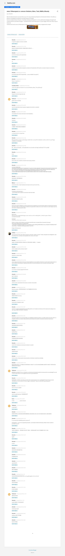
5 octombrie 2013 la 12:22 (20, 336)
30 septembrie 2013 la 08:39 (21, 280)
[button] (57, 11)
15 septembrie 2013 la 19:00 (21, 79)
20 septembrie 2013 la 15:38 (21, 145)
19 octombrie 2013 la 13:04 (21, 411)
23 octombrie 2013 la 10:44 (21, 441)
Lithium (13, 232)
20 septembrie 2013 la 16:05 (21, 152)
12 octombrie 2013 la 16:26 (21, 378)
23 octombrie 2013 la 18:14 (21, 448)
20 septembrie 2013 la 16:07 (21, 158)
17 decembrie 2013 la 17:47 (21, 493)
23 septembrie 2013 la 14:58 (21, 203)
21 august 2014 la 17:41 (20, 500)
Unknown (14, 98)
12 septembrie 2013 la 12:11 (21, 39)
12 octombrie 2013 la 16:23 (21, 370)
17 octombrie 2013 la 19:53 (21, 405)
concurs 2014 (21, 34)
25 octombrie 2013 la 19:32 (21, 467)
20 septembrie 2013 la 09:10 (21, 124)
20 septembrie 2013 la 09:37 (21, 131)
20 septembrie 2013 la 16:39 (21, 165)
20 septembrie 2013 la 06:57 (21, 111)
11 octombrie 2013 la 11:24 (21, 362)
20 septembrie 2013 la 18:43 (21, 176)
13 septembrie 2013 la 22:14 (21, 59)
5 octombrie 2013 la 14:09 (20, 343)
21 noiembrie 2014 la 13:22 (20, 513)
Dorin (13, 398)
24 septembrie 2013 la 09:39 (21, 212)
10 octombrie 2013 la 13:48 (21, 356)
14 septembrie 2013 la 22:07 (21, 66)
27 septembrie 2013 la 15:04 (21, 267)
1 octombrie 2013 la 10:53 (20, 287)
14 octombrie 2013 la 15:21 (21, 385)
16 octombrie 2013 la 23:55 (19, 398)
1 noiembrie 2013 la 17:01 (20, 474)
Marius (13, 182)
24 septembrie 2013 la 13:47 (21, 240)
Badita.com (11, 3)
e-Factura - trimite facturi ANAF (12, 7)
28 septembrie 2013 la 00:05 (21, 274)
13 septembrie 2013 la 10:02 (21, 46)
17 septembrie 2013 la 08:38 (22, 98)
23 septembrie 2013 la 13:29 (21, 197)
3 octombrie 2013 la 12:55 (20, 315)
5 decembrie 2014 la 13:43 (20, 520)
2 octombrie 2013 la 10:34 (20, 300)
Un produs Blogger (32, 550)
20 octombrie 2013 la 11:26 (21, 418)
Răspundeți (14, 43)
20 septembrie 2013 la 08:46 (21, 118)
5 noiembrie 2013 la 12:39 (20, 480)
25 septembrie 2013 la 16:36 (21, 260)
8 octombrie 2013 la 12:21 (20, 349)
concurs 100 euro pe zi (12, 34)
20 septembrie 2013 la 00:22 (21, 105)
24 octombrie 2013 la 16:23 (21, 454)
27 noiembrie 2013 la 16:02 (20, 487)
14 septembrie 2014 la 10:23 (21, 506)
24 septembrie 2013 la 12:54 (21, 232)
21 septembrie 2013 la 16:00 (21, 189)
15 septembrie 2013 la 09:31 (21, 72)
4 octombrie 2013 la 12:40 (20, 323)
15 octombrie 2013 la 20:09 (21, 392)
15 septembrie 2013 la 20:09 (24, 85)
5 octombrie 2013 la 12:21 (20, 330)
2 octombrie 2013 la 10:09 (20, 293)
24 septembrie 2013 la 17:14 (21, 253)
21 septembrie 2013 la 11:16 (20, 182)
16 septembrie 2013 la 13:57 (21, 92)
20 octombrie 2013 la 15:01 (21, 428)
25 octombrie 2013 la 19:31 (21, 461)
